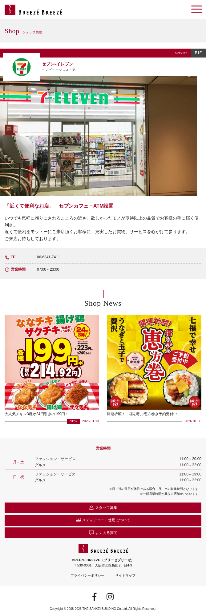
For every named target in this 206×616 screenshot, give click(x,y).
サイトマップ (125, 575)
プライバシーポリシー (87, 575)
